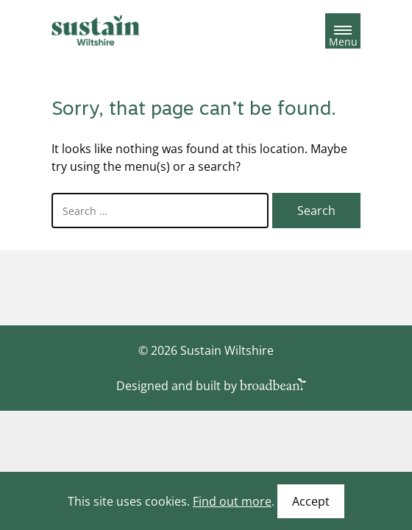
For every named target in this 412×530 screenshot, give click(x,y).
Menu (343, 39)
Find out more (232, 501)
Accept (311, 501)
